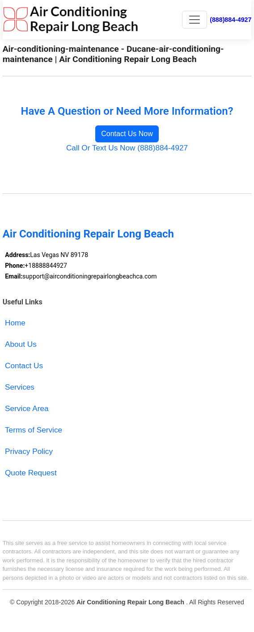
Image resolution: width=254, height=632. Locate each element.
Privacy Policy (29, 451)
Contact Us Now (127, 133)
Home (15, 322)
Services (19, 387)
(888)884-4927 (230, 19)
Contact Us (24, 365)
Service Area (27, 408)
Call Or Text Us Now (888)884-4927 (127, 147)
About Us (21, 344)
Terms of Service (33, 429)
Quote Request (31, 472)
